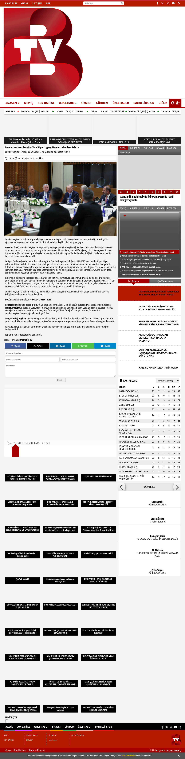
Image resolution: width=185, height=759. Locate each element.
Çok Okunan (133, 281)
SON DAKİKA (46, 102)
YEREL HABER (67, 102)
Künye (25, 3)
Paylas (15, 345)
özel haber (121, 102)
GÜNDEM (102, 102)
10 (177, 192)
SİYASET (86, 102)
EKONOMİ (171, 148)
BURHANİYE (135, 148)
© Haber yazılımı (165, 750)
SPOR (11, 158)
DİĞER (163, 102)
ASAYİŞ (28, 102)
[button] (121, 487)
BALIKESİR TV (25, 340)
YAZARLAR (149, 487)
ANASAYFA (12, 102)
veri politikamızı (129, 756)
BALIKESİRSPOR (143, 102)
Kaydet (60, 379)
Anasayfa (11, 3)
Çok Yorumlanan (165, 281)
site (48, 3)
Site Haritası (19, 750)
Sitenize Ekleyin (36, 750)
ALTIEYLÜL (148, 148)
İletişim (37, 3)
